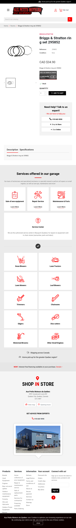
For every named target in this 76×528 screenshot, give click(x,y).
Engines (5, 483)
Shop (55, 124)
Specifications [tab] (27, 149)
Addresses (41, 484)
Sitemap (29, 502)
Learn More (61, 207)
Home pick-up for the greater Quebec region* (39, 357)
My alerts (41, 490)
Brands (4, 475)
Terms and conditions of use (30, 483)
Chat (56, 130)
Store (28, 505)
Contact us (29, 500)
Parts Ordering (19, 509)
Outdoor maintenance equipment (6, 494)
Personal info (42, 475)
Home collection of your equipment (19, 477)
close (38, 523)
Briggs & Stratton (46, 34)
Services (29, 497)
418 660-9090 (38, 419)
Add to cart (57, 93)
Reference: (43, 49)
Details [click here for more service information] (59, 367)
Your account (43, 471)
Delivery (28, 475)
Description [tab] (12, 149)
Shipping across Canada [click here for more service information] (39, 353)
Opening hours (44, 404)
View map (30, 404)
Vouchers (41, 487)
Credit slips (42, 481)
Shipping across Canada (18, 2)
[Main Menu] (8, 10)
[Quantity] (41, 93)
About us (29, 489)
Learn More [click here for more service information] (15, 207)
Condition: (42, 53)
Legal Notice (30, 478)
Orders (40, 478)
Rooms (4, 512)
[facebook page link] (53, 498)
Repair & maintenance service (18, 485)
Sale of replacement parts (18, 493)
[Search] (38, 19)
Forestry (5, 499)
